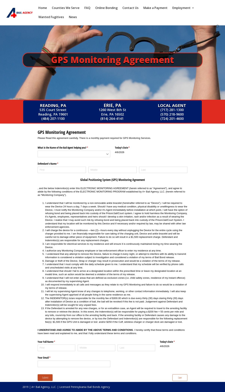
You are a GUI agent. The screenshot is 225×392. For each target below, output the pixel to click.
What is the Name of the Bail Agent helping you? (67, 148)
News (73, 17)
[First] (62, 170)
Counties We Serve (66, 8)
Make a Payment (155, 8)
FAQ (87, 8)
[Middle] (112, 170)
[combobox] (74, 154)
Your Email (48, 358)
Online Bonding (106, 8)
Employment (181, 8)
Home (42, 8)
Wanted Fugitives (51, 17)
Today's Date (127, 148)
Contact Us (130, 8)
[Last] (163, 170)
